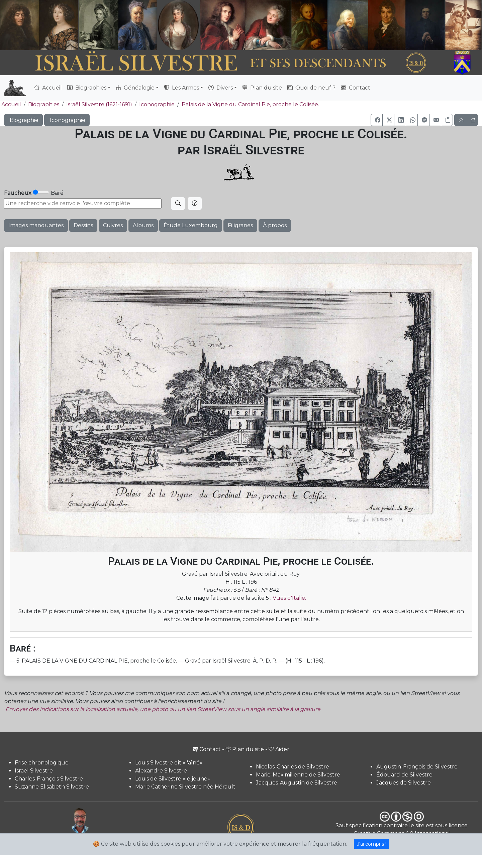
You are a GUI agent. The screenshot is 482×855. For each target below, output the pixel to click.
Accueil (48, 88)
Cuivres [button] (113, 225)
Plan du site (262, 88)
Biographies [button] (86, 88)
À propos (275, 225)
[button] (377, 120)
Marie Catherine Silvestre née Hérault (185, 786)
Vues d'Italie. (289, 598)
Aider (279, 749)
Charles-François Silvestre (49, 778)
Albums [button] (143, 225)
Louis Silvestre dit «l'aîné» (168, 762)
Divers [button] (220, 88)
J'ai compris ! (371, 844)
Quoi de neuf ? (311, 88)
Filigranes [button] (240, 225)
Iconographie (157, 104)
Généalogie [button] (135, 88)
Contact (355, 88)
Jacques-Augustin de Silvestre (296, 782)
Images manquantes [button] (36, 225)
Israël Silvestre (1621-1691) (99, 104)
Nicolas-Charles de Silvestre (292, 766)
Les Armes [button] (181, 88)
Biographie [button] (23, 120)
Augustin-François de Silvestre (417, 766)
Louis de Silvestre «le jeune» (172, 778)
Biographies (43, 104)
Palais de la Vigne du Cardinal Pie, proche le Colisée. (250, 104)
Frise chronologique (42, 762)
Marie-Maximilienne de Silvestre (298, 774)
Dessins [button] (83, 225)
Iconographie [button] (67, 120)
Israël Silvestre (34, 770)
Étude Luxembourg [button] (191, 225)
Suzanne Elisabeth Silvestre (52, 786)
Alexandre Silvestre (161, 770)
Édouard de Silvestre (404, 774)
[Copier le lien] (447, 120)
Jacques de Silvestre (403, 782)
